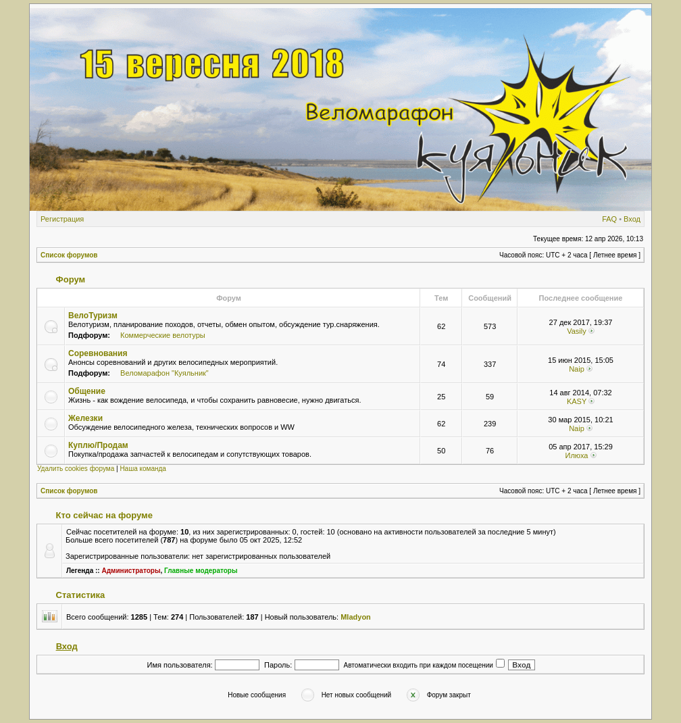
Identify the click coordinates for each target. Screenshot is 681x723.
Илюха (576, 455)
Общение (86, 391)
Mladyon (355, 617)
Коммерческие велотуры (162, 335)
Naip (576, 369)
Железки (85, 418)
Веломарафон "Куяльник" (164, 373)
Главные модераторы (201, 570)
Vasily (576, 331)
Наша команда (143, 468)
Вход (632, 219)
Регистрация (62, 219)
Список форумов (69, 255)
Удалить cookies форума (75, 468)
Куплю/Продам (98, 445)
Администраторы (130, 570)
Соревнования (97, 353)
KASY (576, 401)
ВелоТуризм (93, 315)
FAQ (609, 219)
